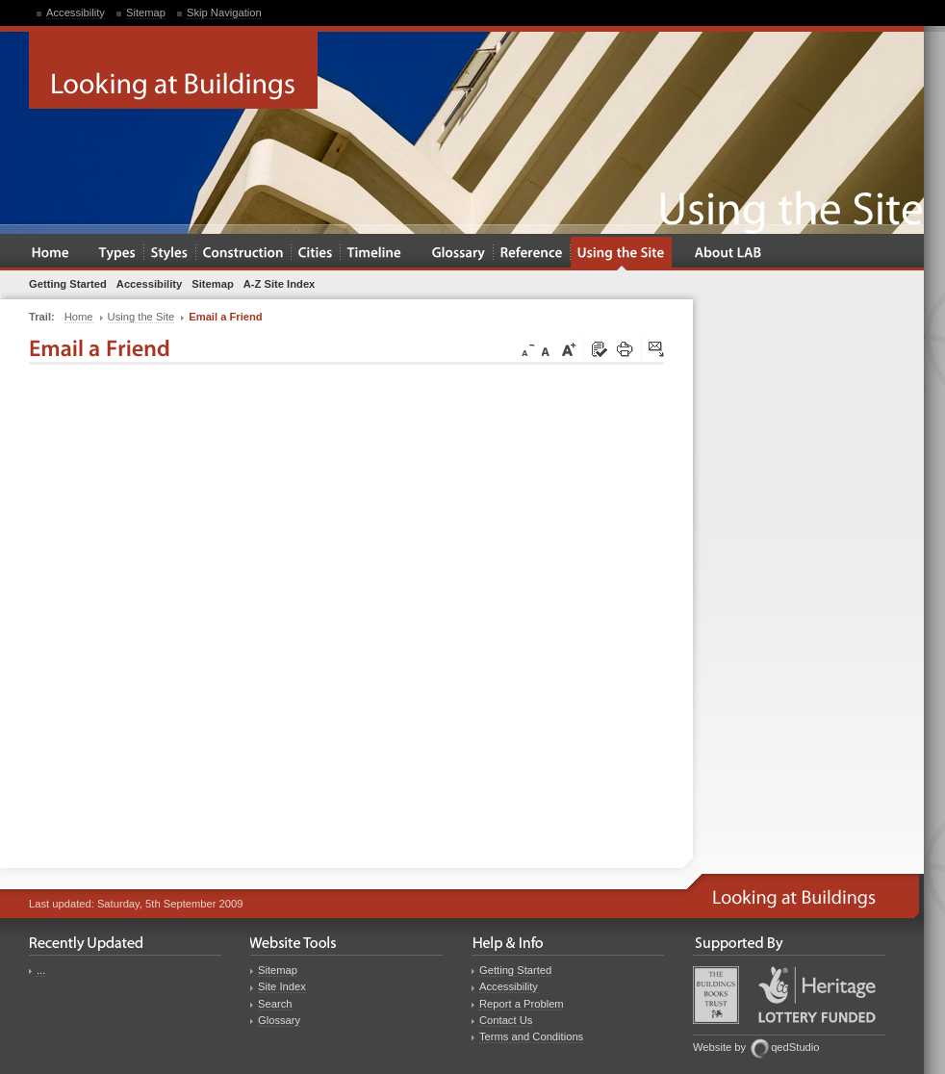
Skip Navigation (224, 12)
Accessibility (75, 12)
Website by (719, 1047)
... (41, 970)
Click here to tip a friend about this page (657, 350)
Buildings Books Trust (716, 995)
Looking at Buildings (173, 70)
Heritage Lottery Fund (817, 994)
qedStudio (795, 1047)
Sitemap (146, 12)
